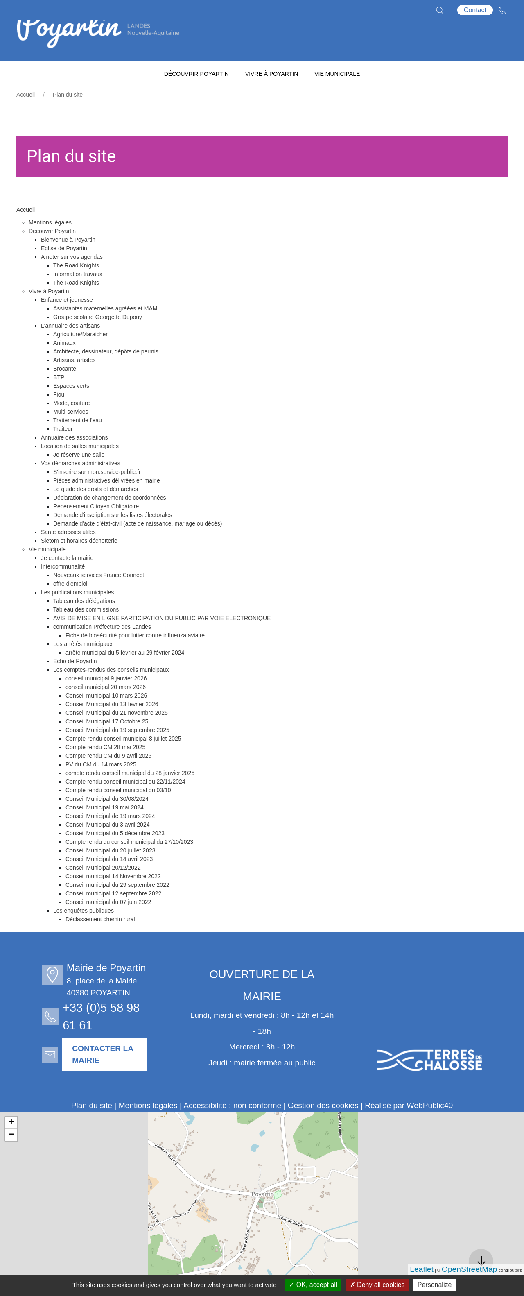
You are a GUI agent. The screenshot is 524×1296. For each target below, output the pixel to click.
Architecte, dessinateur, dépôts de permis (105, 372)
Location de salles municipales (80, 466)
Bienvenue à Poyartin (68, 260)
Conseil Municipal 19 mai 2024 (105, 828)
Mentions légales (50, 243)
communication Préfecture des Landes (102, 647)
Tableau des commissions (86, 630)
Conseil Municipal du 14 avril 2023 (109, 879)
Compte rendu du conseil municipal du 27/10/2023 (129, 862)
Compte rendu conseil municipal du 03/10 (118, 810)
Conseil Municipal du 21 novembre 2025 (117, 733)
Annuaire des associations (74, 458)
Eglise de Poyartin (64, 268)
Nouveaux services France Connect (98, 595)
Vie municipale (47, 569)
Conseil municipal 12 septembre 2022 (113, 914)
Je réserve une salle (78, 475)
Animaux (64, 363)
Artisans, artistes (74, 380)
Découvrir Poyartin (52, 251)
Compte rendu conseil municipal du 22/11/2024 (125, 802)
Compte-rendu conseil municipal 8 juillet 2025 (123, 759)
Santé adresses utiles (68, 552)
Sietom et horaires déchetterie (79, 561)
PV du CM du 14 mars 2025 (101, 785)
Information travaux (77, 294)
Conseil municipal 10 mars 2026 (106, 716)
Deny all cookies (377, 1284)
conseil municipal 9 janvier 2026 (106, 699)
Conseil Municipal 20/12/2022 (103, 888)
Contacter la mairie (98, 1075)
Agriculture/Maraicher (80, 354)
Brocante (64, 389)
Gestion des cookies (323, 1126)
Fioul (59, 415)
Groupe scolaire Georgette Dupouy (97, 337)
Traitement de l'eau (77, 440)
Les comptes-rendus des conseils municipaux (111, 690)
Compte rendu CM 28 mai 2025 (105, 767)
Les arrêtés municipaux (83, 664)
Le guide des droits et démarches (95, 509)
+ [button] (11, 1143)
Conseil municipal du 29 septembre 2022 (117, 905)
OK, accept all (313, 1284)
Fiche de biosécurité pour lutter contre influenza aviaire (135, 656)
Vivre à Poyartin (49, 311)
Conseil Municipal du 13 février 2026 (112, 724)
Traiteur (63, 449)
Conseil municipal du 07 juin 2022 (108, 922)
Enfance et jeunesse (67, 320)
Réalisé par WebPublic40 (409, 1126)
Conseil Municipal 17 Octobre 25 (107, 742)
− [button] (11, 1155)
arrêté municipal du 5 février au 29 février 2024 (125, 673)
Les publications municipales (77, 612)
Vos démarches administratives (80, 483)
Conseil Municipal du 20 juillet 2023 (110, 871)
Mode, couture (71, 423)
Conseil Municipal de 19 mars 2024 (110, 836)
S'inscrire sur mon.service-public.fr (97, 492)
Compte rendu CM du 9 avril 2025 (108, 776)
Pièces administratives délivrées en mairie (106, 501)
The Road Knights (76, 286)
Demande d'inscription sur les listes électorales (112, 535)
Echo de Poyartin (75, 681)
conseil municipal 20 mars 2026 (106, 707)
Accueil (25, 115)
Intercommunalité (63, 587)
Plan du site (91, 1126)
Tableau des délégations (84, 621)
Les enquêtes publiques (83, 931)
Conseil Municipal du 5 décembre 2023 (115, 853)
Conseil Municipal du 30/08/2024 (107, 819)
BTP (58, 397)
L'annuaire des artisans (70, 346)
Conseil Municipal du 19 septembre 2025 (117, 750)
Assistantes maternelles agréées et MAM (105, 329)
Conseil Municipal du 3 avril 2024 (107, 845)
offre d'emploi (70, 604)
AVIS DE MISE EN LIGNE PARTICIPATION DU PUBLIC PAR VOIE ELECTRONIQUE (162, 638)
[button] (440, 10)
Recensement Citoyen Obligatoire (96, 526)
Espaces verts (71, 406)
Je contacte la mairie (67, 578)
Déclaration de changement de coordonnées (109, 518)
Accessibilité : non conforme (232, 1126)
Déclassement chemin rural (100, 939)
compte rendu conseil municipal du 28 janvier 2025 (130, 793)
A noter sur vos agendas (72, 277)
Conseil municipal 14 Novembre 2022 (113, 896)
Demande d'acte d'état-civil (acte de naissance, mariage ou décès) (137, 544)
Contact (475, 10)
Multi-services (70, 432)
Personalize (435, 1284)
